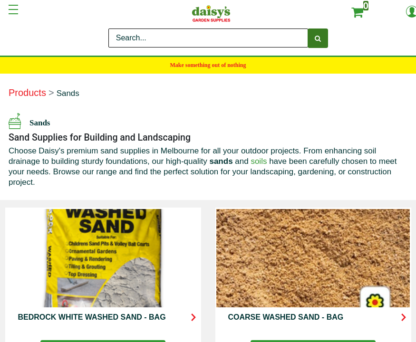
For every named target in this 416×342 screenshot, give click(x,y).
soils (259, 161)
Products (27, 92)
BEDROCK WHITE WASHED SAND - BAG (92, 317)
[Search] (318, 38)
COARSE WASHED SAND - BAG (286, 317)
